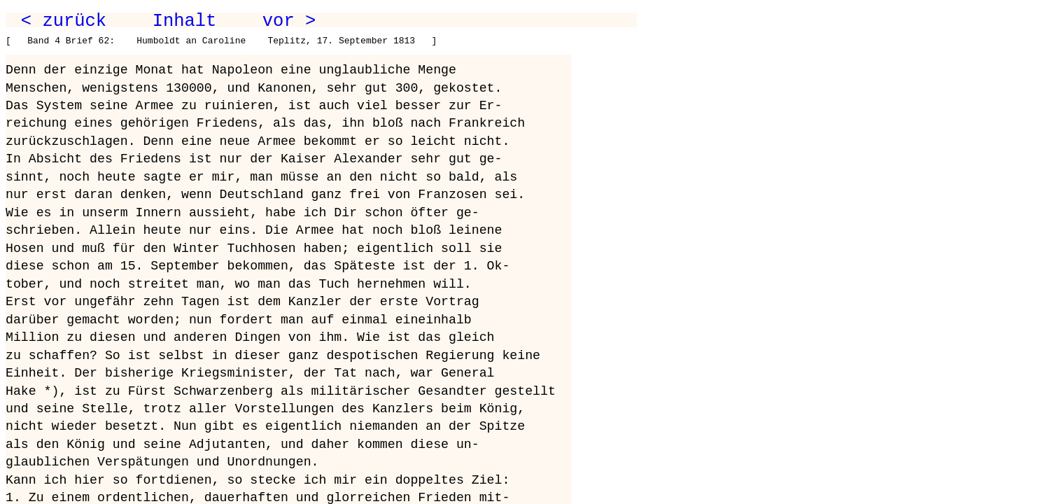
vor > (289, 21)
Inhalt (185, 21)
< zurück (63, 21)
